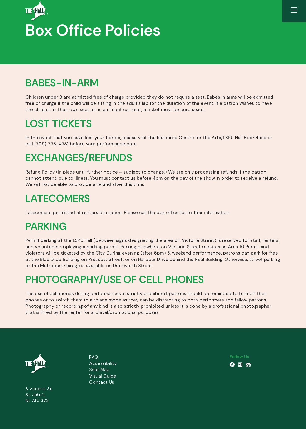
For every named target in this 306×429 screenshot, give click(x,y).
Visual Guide (102, 376)
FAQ (93, 357)
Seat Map (99, 370)
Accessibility (103, 363)
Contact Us (101, 382)
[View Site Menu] (294, 11)
